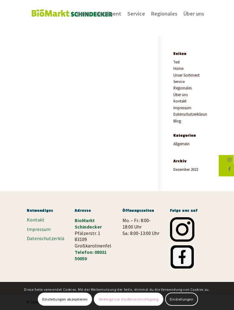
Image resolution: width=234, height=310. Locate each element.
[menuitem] (84, 13)
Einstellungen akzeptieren (64, 299)
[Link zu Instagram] (229, 159)
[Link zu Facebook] (229, 168)
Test (176, 62)
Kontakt (179, 101)
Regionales (182, 88)
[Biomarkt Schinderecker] (72, 15)
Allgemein (181, 143)
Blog (177, 121)
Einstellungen (181, 299)
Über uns (180, 94)
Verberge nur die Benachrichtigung (129, 299)
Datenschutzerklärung (191, 114)
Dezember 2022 (185, 169)
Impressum (182, 107)
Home (178, 68)
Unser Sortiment (186, 75)
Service (179, 81)
